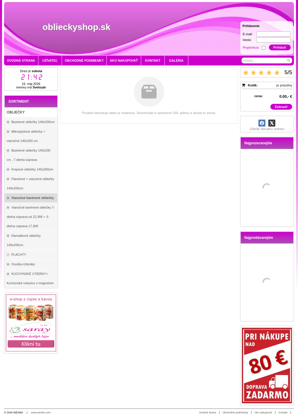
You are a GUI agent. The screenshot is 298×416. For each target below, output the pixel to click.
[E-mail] (273, 34)
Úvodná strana (207, 412)
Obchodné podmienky (235, 412)
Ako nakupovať (263, 412)
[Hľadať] (288, 60)
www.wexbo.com (41, 412)
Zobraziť (281, 107)
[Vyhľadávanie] (267, 60)
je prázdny (284, 85)
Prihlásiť (279, 47)
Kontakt (283, 412)
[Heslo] (273, 39)
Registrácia (251, 47)
